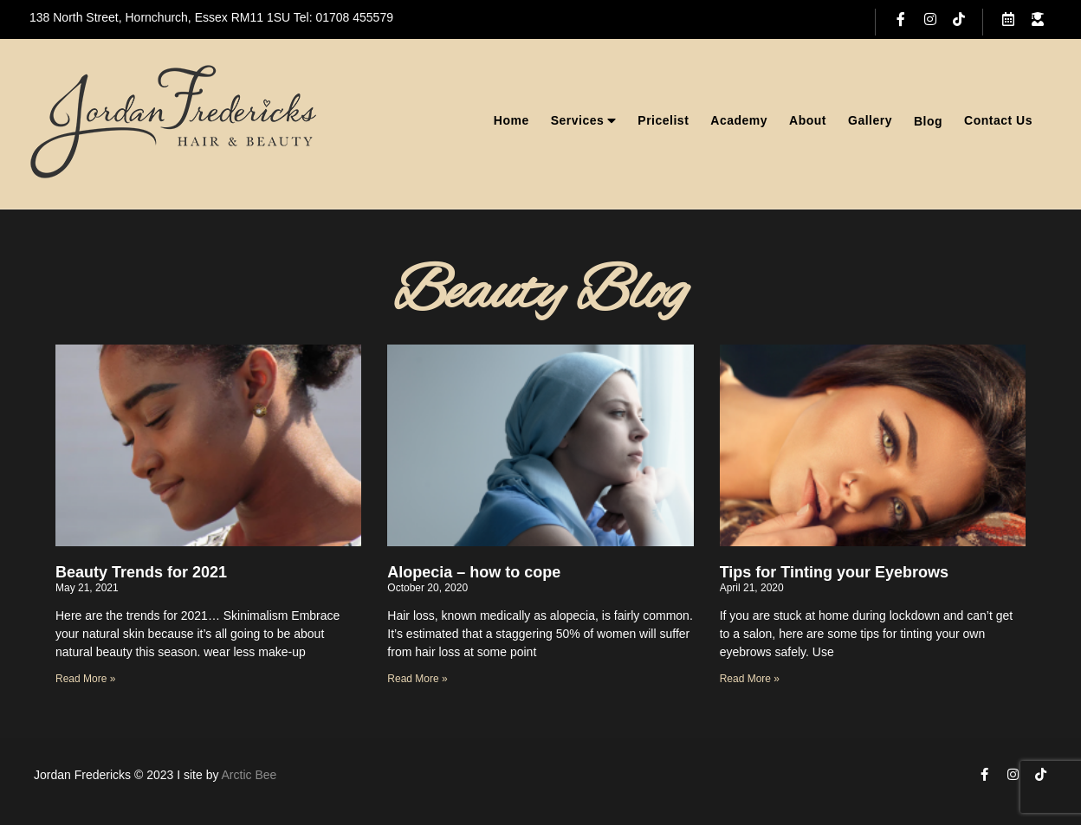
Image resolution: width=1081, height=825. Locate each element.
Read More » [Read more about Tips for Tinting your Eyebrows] (750, 679)
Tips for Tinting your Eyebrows (834, 572)
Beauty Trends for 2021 (141, 572)
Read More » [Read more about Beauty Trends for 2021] (85, 679)
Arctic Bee (249, 775)
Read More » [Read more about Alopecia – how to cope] (417, 679)
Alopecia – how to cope (473, 572)
